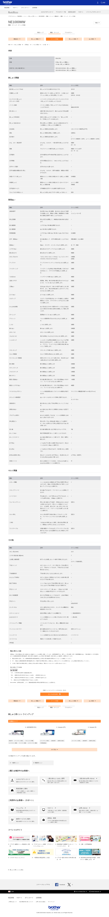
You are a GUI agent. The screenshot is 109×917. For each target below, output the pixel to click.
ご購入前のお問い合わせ (88, 778)
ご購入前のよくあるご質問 (56, 778)
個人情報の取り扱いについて (26, 901)
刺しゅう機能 (35, 39)
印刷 (96, 22)
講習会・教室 (52, 818)
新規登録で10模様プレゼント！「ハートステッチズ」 (67, 845)
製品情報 (6, 7)
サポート (15, 7)
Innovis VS (92, 727)
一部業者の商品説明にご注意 (41, 857)
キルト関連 (36, 44)
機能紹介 (16, 39)
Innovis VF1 (62, 727)
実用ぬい (27, 44)
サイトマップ (51, 901)
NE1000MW (42, 16)
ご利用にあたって (12, 901)
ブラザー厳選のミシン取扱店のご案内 (20, 845)
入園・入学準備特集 (86, 844)
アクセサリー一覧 (61, 12)
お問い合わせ (84, 808)
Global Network (95, 891)
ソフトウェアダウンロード (93, 12)
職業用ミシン (38, 762)
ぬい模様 (91, 39)
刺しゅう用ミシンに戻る (16, 869)
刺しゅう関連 (18, 44)
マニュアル (21, 808)
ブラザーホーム (12, 16)
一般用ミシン (15, 762)
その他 (44, 44)
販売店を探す (72, 12)
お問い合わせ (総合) (40, 901)
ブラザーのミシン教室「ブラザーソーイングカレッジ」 (43, 845)
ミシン (25, 16)
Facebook (60, 884)
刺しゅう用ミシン (13, 12)
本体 (9, 44)
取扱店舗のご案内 (21, 788)
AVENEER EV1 (31, 727)
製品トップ (40, 32)
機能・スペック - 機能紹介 (52, 16)
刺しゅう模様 (73, 39)
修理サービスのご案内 (23, 819)
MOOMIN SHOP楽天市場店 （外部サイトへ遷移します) (90, 858)
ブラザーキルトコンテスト (17, 857)
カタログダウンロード (47, 12)
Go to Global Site (80, 891)
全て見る (53, 749)
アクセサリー (68, 32)
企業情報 (34, 7)
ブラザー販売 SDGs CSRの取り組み (66, 858)
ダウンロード (25, 7)
